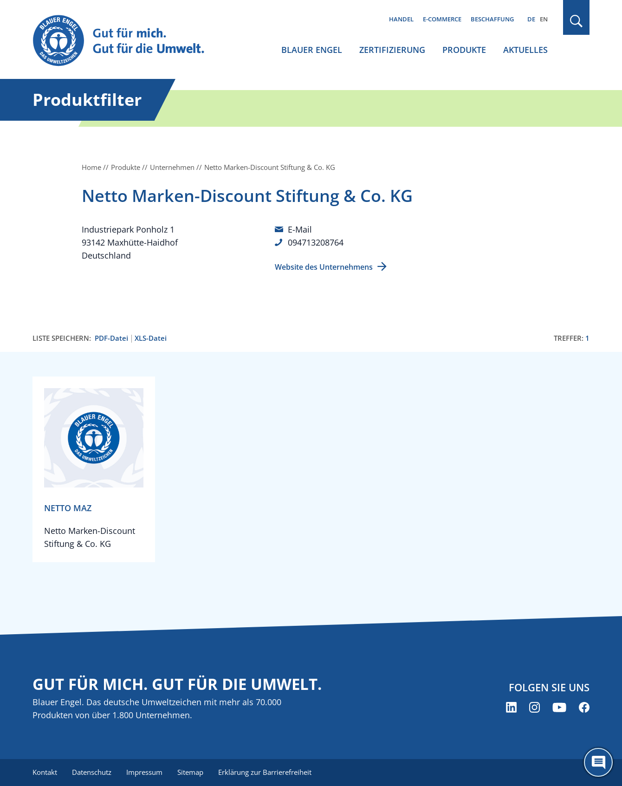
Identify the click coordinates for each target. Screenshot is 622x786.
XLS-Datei (151, 338)
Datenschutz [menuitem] (91, 772)
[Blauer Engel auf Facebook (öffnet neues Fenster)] (584, 707)
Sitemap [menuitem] (190, 772)
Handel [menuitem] (401, 19)
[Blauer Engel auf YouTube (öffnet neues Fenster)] (559, 707)
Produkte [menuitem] (464, 49)
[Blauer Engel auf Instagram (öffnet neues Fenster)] (534, 707)
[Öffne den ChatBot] (598, 762)
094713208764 (315, 242)
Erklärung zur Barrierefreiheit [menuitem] (264, 772)
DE (531, 19)
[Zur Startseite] (127, 41)
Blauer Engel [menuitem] (311, 49)
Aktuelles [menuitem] (525, 49)
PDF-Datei (111, 338)
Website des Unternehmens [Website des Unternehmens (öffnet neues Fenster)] (324, 267)
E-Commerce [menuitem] (442, 19)
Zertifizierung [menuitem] (392, 49)
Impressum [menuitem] (144, 772)
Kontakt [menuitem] (44, 772)
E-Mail (300, 229)
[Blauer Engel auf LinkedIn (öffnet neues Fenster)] (511, 707)
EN (544, 19)
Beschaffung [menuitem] (492, 19)
